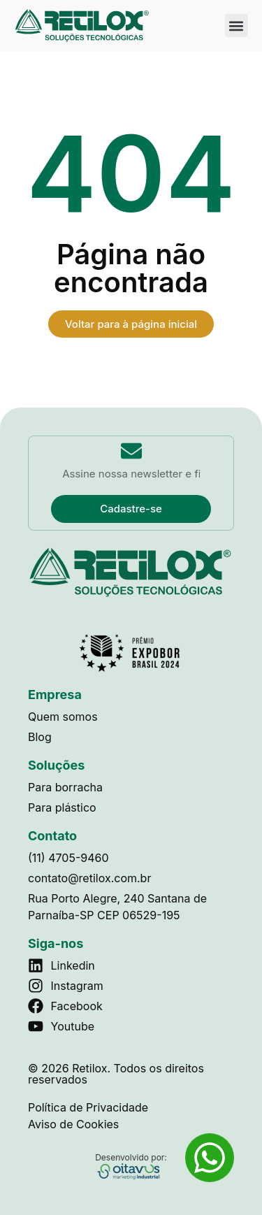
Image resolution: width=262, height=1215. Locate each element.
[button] (236, 25)
